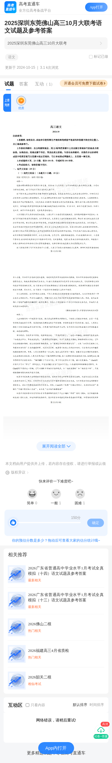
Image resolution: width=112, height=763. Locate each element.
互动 (45, 83)
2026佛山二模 (39, 624)
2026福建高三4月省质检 (48, 650)
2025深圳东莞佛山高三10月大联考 (37, 43)
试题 (9, 83)
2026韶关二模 (39, 677)
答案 (23, 83)
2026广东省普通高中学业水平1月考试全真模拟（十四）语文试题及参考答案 (66, 571)
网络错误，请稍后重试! (56, 720)
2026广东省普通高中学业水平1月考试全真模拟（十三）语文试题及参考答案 (66, 597)
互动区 (15, 705)
